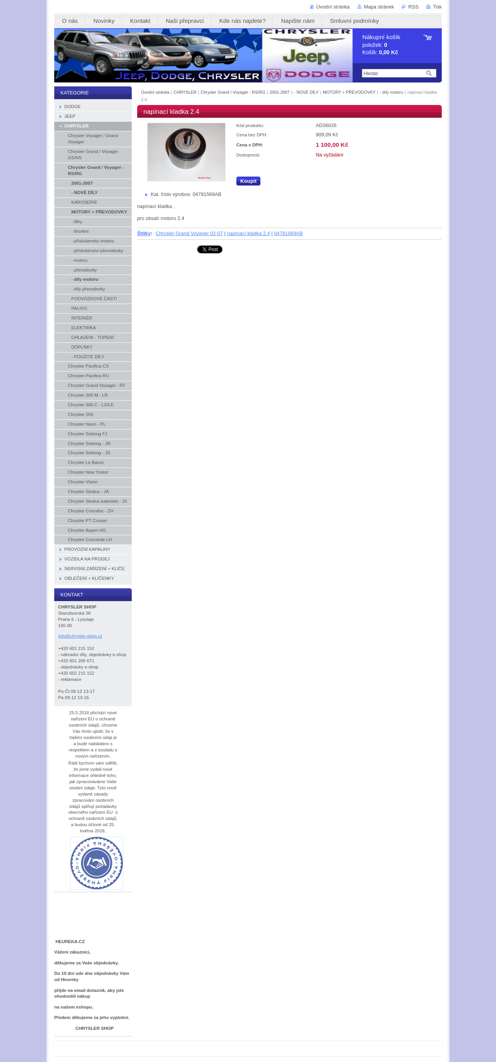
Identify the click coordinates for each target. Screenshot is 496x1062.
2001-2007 (280, 92)
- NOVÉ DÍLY (306, 92)
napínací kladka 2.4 (248, 233)
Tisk (437, 7)
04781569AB (288, 233)
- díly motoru (391, 92)
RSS (413, 7)
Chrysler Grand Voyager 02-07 (189, 233)
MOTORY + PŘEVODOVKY (349, 92)
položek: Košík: (381, 44)
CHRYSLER (185, 92)
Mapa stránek (379, 7)
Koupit (248, 181)
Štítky (144, 233)
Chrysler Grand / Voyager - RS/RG (233, 92)
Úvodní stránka (333, 7)
